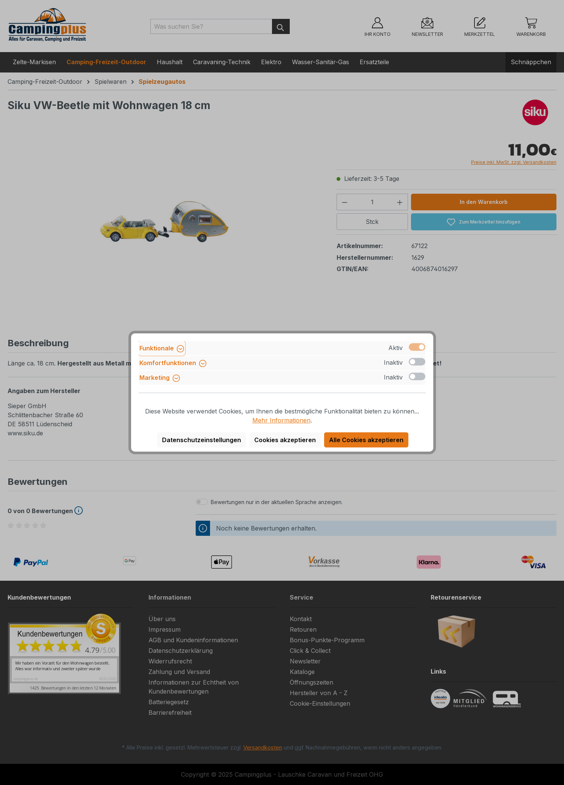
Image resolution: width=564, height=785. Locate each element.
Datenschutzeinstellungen (201, 440)
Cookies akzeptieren (285, 440)
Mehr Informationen (281, 420)
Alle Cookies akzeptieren (366, 440)
